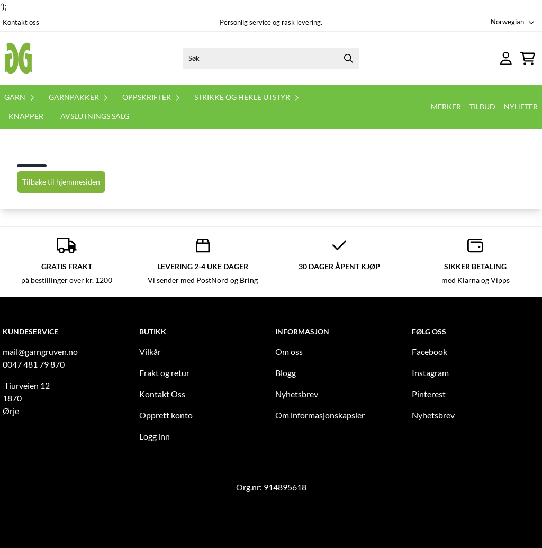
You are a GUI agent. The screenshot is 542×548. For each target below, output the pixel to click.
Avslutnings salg (94, 116)
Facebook (429, 351)
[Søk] (271, 58)
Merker (446, 106)
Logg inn (154, 436)
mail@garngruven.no (40, 351)
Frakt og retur (164, 373)
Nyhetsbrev (296, 394)
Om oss (289, 351)
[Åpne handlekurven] (527, 58)
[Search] (348, 58)
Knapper (25, 116)
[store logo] (18, 58)
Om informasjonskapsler (320, 415)
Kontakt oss (21, 22)
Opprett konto (166, 415)
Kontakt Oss (162, 394)
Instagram (430, 373)
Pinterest (429, 394)
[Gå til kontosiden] (506, 58)
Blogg (285, 373)
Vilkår (150, 351)
